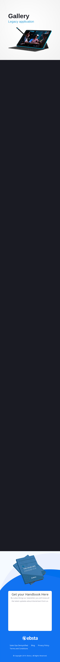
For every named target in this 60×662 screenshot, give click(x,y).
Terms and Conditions (19, 648)
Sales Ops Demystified (19, 645)
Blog (33, 645)
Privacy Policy (43, 645)
